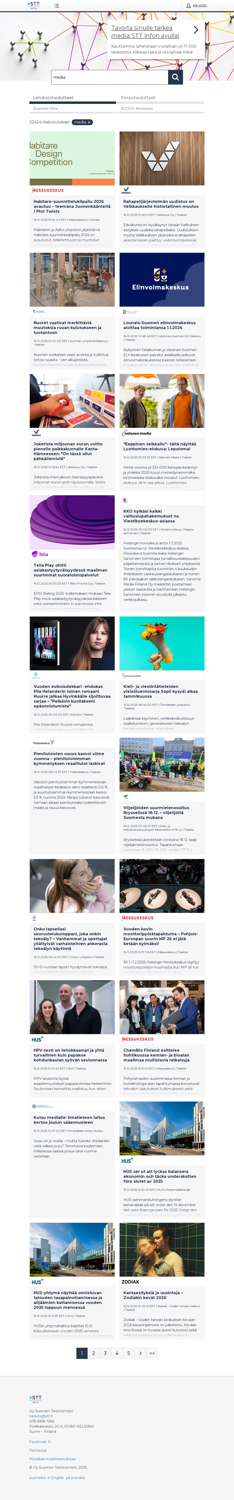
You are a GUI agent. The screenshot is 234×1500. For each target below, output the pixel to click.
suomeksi (37, 1478)
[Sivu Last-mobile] (152, 1353)
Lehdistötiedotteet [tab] (53, 97)
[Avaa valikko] (58, 5)
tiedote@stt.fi (41, 1416)
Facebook (37, 1442)
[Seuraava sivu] (140, 1353)
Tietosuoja (38, 1450)
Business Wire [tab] (45, 108)
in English (56, 1478)
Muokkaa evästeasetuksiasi (52, 1459)
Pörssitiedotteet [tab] (138, 97)
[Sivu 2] (94, 1353)
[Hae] (109, 77)
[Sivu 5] (129, 1353)
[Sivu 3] (105, 1353)
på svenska (75, 1478)
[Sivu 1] (82, 1353)
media (82, 122)
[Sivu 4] (117, 1353)
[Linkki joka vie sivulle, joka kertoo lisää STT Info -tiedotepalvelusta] (156, 39)
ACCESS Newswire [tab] (137, 108)
